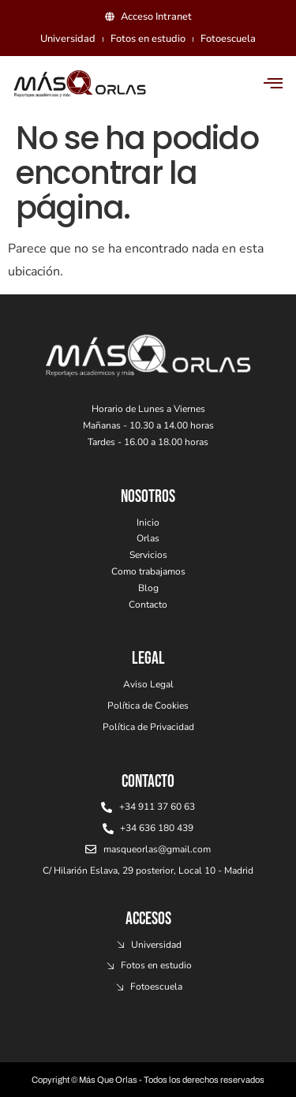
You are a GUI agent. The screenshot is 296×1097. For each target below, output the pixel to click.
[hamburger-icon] (273, 84)
